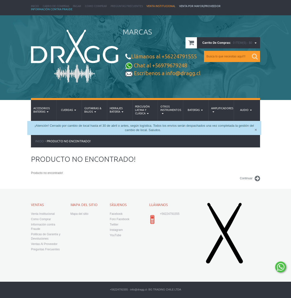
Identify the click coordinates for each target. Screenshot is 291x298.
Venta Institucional (160, 6)
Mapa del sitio (79, 214)
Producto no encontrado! (69, 141)
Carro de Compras (56, 6)
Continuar (250, 178)
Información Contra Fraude (51, 9)
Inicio (35, 6)
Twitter (114, 224)
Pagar (77, 6)
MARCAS (137, 32)
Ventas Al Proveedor (44, 244)
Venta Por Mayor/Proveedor (200, 6)
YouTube (115, 235)
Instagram (116, 230)
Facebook (116, 214)
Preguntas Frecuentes (127, 6)
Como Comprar (96, 6)
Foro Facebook (119, 219)
